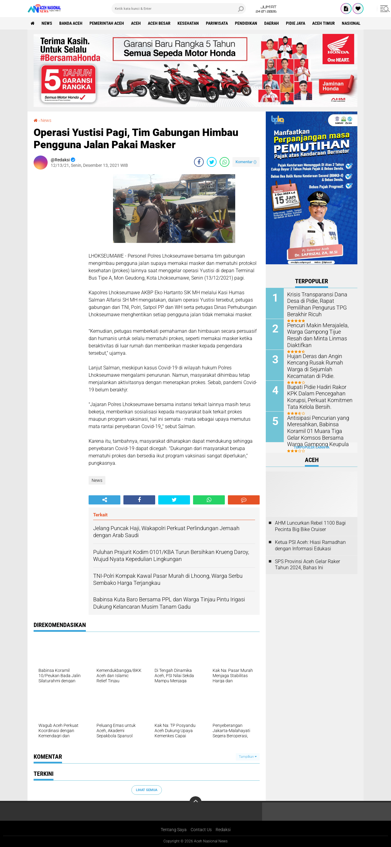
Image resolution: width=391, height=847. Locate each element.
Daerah (271, 23)
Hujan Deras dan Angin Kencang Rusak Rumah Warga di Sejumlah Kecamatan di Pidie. (320, 365)
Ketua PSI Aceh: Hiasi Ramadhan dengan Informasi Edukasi (310, 545)
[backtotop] (195, 802)
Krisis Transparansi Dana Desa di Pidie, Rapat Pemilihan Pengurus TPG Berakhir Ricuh (320, 300)
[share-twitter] (212, 162)
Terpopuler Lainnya (311, 447)
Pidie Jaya (295, 23)
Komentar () (246, 162)
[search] (178, 8)
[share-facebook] (199, 162)
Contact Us (201, 829)
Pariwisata (217, 23)
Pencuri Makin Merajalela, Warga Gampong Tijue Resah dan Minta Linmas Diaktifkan (318, 331)
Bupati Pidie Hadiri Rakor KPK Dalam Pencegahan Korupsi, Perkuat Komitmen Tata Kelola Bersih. (320, 396)
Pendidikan (246, 23)
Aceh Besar (159, 23)
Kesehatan (188, 23)
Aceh (136, 23)
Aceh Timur (323, 23)
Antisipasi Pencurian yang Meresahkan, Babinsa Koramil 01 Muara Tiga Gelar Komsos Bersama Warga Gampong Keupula (319, 430)
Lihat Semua (146, 790)
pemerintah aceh (107, 23)
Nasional (351, 23)
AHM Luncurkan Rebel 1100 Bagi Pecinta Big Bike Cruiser (310, 526)
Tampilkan (248, 757)
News (47, 23)
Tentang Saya (174, 829)
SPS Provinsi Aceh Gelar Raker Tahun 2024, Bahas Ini (307, 565)
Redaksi (223, 829)
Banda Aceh (70, 23)
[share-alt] (104, 499)
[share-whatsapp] (224, 162)
